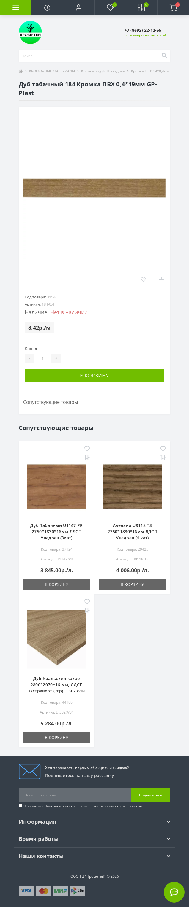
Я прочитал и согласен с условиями (82, 805)
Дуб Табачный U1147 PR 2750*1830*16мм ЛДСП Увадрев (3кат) (56, 531)
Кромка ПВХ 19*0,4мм (150, 71)
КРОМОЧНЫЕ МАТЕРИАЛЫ (52, 71)
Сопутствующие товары (50, 402)
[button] (78, 7)
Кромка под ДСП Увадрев (103, 71)
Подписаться (150, 795)
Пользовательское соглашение (72, 805)
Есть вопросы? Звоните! (145, 35)
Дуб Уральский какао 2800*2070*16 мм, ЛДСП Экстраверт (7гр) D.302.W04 (57, 685)
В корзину (94, 375)
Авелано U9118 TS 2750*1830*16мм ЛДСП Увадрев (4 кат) (132, 531)
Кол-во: (32, 348)
